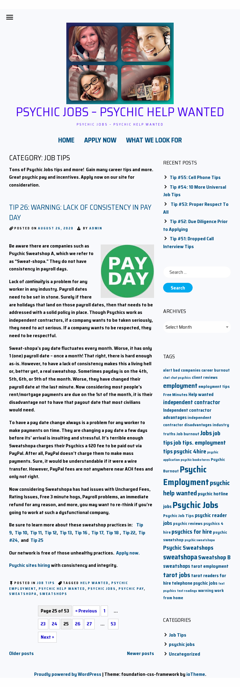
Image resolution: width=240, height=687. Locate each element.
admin (95, 228)
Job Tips (46, 583)
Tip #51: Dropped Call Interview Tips (188, 242)
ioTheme (195, 674)
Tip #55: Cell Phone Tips (195, 177)
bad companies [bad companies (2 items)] (187, 370)
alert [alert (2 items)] (167, 370)
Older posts (21, 653)
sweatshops (53, 593)
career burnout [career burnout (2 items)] (215, 370)
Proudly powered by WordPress (67, 674)
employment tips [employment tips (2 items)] (214, 386)
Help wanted (94, 583)
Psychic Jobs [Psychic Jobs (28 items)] (195, 505)
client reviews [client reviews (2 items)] (205, 377)
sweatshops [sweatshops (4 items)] (176, 566)
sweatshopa (23, 593)
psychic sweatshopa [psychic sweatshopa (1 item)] (200, 540)
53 (113, 624)
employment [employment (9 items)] (180, 385)
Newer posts (140, 653)
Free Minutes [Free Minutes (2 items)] (175, 394)
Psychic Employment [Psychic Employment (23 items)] (186, 476)
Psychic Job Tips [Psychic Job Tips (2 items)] (178, 516)
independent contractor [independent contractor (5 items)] (191, 402)
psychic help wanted (62, 588)
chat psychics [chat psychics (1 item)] (181, 377)
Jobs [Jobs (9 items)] (206, 433)
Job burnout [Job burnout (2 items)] (187, 434)
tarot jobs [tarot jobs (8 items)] (176, 575)
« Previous (86, 611)
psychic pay (131, 588)
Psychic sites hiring (29, 565)
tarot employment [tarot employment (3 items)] (210, 566)
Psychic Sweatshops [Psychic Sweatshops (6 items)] (188, 547)
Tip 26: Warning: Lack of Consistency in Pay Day (80, 212)
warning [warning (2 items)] (205, 590)
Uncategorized (184, 654)
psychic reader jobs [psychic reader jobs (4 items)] (195, 519)
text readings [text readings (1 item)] (187, 590)
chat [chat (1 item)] (166, 377)
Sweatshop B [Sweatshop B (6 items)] (214, 557)
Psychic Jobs (102, 588)
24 (54, 624)
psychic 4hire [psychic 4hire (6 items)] (190, 451)
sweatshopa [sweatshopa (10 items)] (180, 556)
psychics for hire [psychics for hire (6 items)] (192, 531)
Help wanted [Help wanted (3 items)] (200, 394)
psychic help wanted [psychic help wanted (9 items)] (196, 488)
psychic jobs (182, 644)
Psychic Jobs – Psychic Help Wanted (120, 112)
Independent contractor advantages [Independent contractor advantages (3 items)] (187, 413)
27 (89, 624)
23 (43, 624)
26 (78, 624)
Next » (47, 637)
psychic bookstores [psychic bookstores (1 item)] (195, 459)
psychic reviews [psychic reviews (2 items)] (188, 523)
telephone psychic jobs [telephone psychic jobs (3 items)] (194, 583)
